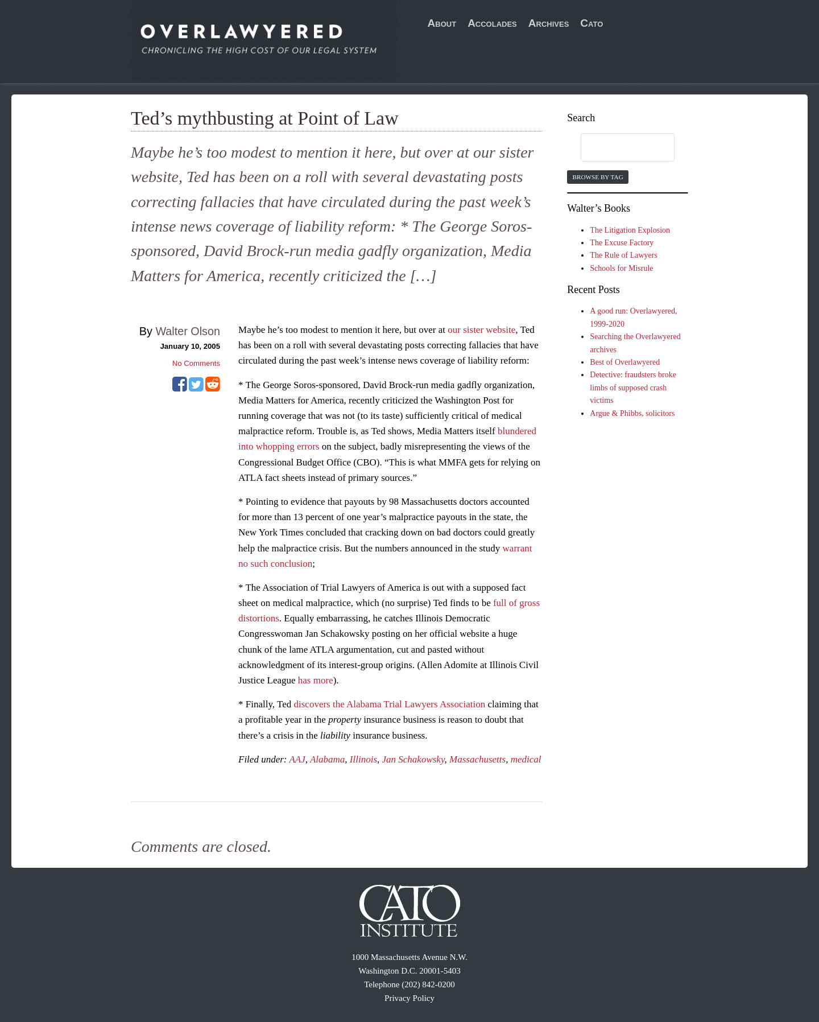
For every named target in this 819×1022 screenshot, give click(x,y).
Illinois (363, 759)
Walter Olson (187, 331)
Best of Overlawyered (625, 362)
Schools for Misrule (621, 268)
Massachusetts (477, 759)
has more (315, 680)
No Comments (196, 363)
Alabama (327, 759)
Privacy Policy (409, 998)
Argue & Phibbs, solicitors (632, 413)
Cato (591, 23)
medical (526, 759)
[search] (616, 148)
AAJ (297, 759)
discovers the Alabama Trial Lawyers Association (390, 704)
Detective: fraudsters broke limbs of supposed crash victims (633, 387)
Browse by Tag (597, 177)
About (442, 23)
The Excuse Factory (621, 242)
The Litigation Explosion (630, 230)
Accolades (492, 23)
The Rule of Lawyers (623, 255)
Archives (548, 23)
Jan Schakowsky (413, 759)
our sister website (481, 329)
